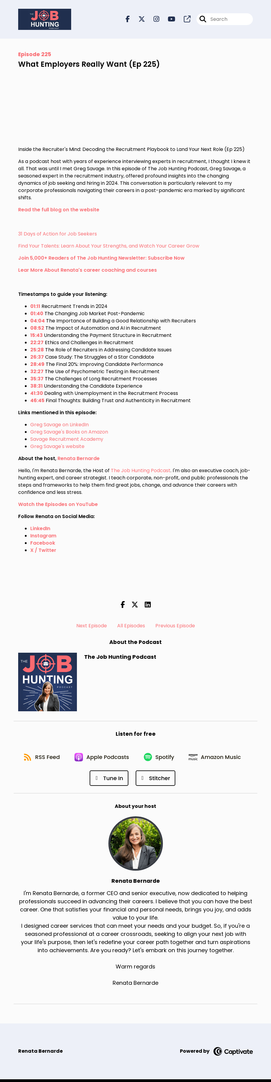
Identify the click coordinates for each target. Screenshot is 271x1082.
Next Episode (91, 626)
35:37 (37, 379)
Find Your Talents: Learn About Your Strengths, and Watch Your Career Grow (108, 246)
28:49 (37, 364)
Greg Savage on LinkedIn (59, 425)
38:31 (36, 386)
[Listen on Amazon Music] (86, 781)
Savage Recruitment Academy (66, 439)
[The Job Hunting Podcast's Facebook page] (128, 19)
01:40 (36, 314)
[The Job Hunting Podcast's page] (183, 19)
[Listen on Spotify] (194, 759)
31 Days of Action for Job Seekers (57, 234)
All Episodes (131, 626)
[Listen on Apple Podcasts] (135, 759)
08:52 (37, 328)
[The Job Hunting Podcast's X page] (138, 19)
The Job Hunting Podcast (140, 471)
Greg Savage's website (57, 446)
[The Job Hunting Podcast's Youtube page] (167, 19)
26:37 (37, 357)
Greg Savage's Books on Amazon (69, 432)
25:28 (37, 350)
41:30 (36, 393)
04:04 (37, 321)
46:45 (37, 401)
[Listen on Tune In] (143, 781)
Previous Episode (175, 626)
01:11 (35, 306)
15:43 (36, 335)
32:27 (37, 372)
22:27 (37, 343)
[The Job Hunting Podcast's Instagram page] (152, 19)
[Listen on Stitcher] (189, 781)
